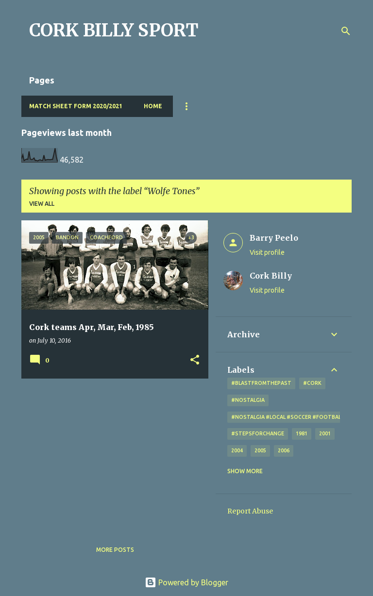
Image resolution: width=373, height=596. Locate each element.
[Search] (346, 31)
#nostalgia (248, 400)
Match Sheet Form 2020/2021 (75, 106)
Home (153, 106)
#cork (312, 383)
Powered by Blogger (186, 582)
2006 (283, 450)
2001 (325, 433)
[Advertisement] (111, 454)
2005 (260, 450)
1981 (301, 433)
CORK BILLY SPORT (114, 30)
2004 (237, 450)
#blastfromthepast (261, 383)
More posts (115, 549)
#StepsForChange (257, 433)
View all (41, 203)
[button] (195, 360)
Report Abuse (250, 511)
